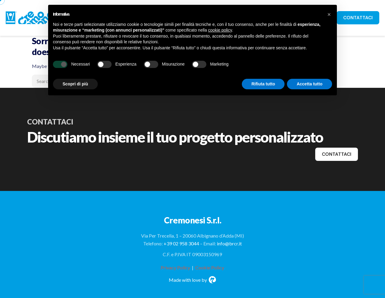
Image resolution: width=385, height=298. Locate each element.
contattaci (336, 154)
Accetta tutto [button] (309, 83)
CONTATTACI (358, 18)
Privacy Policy (175, 267)
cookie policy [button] (220, 30)
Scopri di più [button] (75, 83)
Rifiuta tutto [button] (263, 83)
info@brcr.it (229, 243)
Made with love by (192, 280)
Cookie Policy (209, 267)
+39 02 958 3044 (181, 243)
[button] (329, 14)
